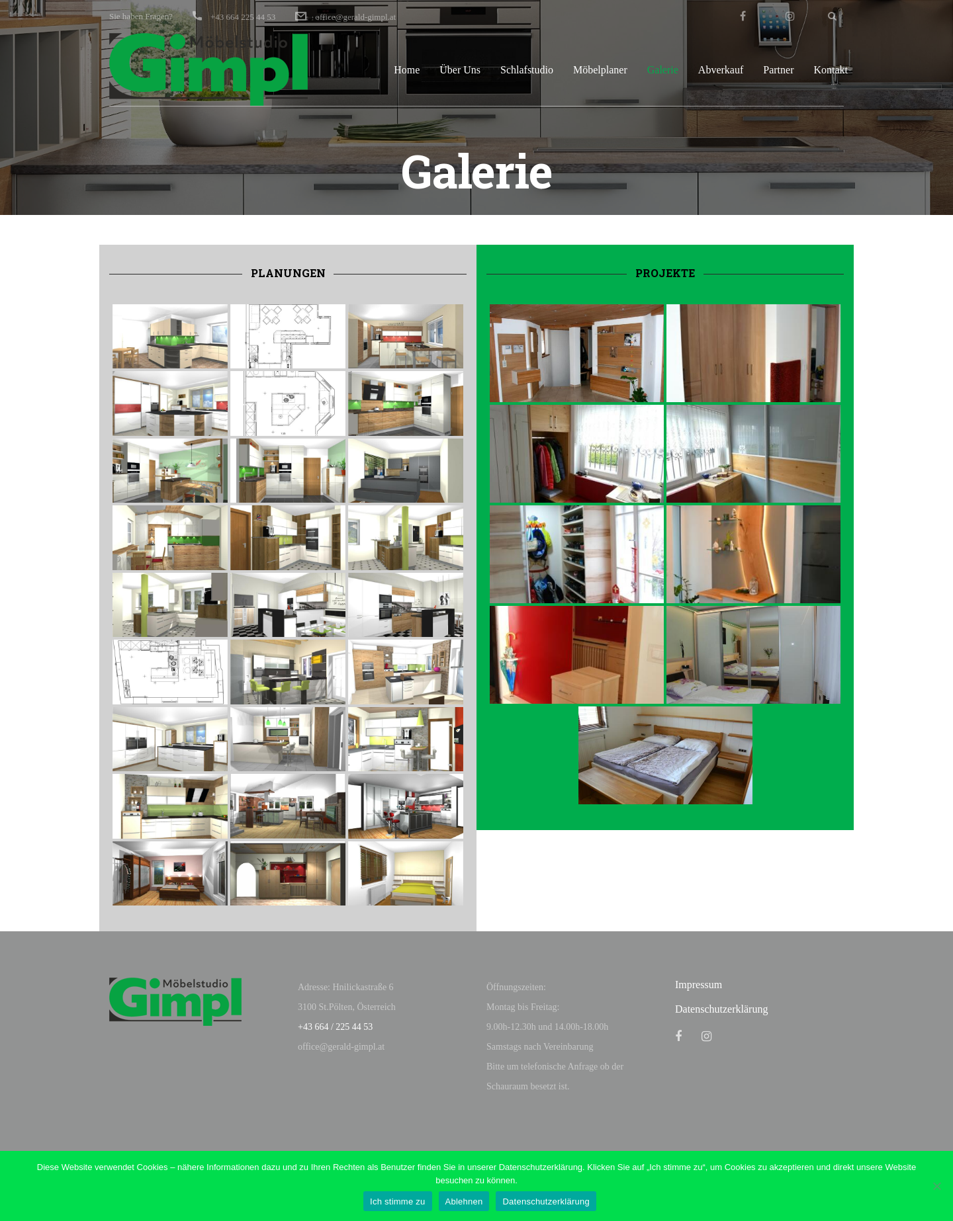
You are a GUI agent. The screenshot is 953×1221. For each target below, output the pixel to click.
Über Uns (459, 69)
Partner (778, 69)
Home (407, 69)
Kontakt (830, 69)
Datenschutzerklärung (721, 1009)
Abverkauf (720, 69)
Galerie (662, 69)
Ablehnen (464, 1201)
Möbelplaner (600, 69)
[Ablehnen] (936, 1186)
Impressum (698, 984)
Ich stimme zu (397, 1201)
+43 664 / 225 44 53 (335, 1027)
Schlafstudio (526, 69)
